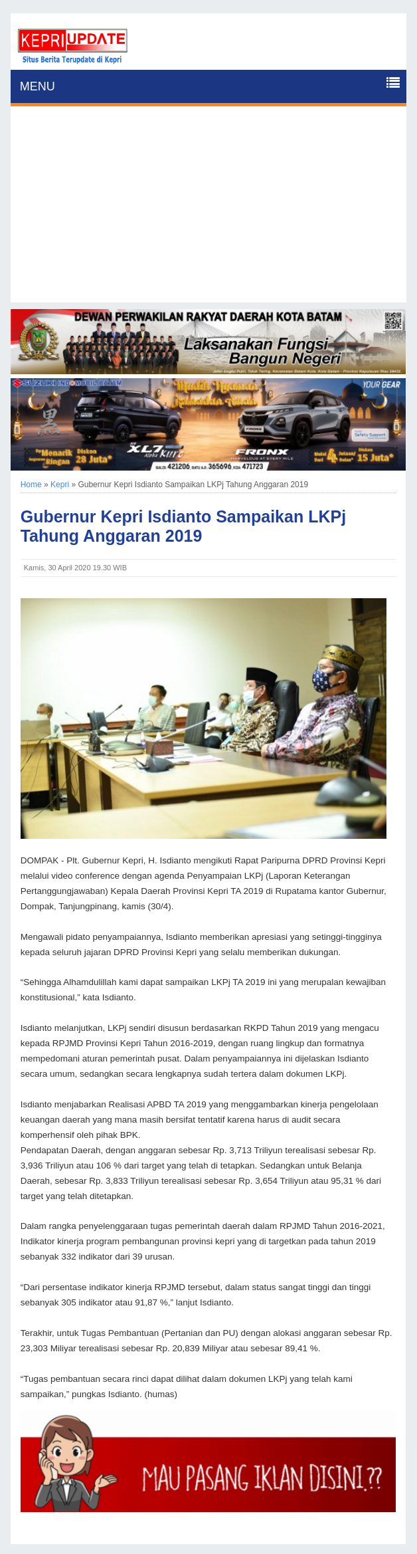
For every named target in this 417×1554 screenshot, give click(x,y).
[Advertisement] (209, 209)
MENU (37, 86)
